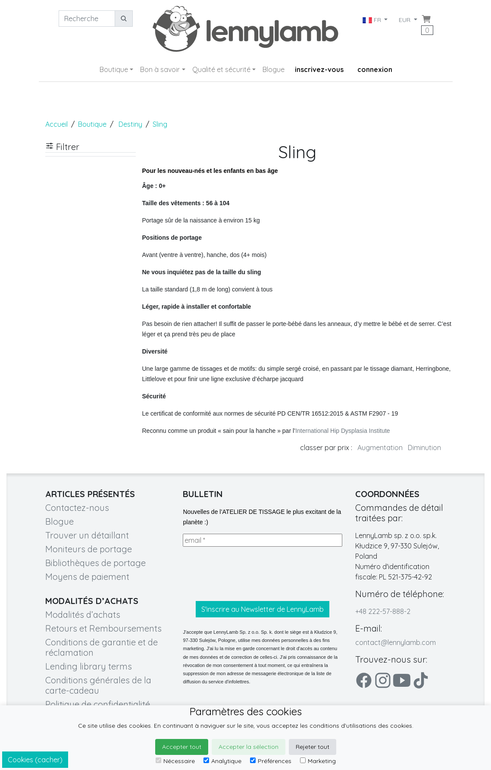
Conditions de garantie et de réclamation (101, 647)
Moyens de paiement (87, 576)
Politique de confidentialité (97, 704)
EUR (405, 20)
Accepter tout (181, 747)
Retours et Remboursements (103, 628)
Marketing (318, 761)
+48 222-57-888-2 (382, 611)
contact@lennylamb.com (395, 642)
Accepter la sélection (248, 747)
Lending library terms (88, 666)
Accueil (56, 124)
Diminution (424, 447)
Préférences (270, 761)
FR (372, 20)
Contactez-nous (77, 507)
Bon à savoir (160, 69)
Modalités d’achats (82, 614)
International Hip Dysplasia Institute (342, 430)
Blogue (274, 69)
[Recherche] (87, 18)
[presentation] (248, 574)
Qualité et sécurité (221, 69)
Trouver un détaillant (87, 535)
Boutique (114, 69)
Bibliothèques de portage (95, 562)
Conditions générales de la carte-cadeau (98, 685)
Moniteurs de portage (88, 549)
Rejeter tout (312, 747)
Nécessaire (175, 761)
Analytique (222, 761)
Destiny (130, 124)
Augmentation (380, 447)
